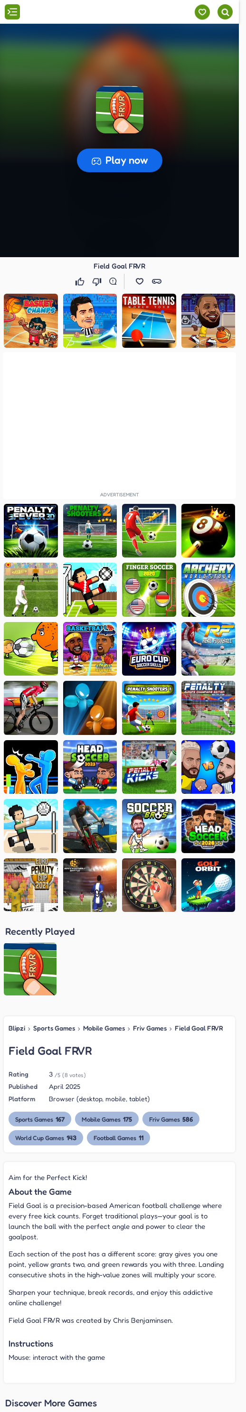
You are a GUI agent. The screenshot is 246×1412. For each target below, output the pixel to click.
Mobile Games (104, 1028)
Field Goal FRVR (199, 1028)
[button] (119, 109)
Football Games (118, 1137)
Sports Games (54, 1028)
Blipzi (17, 1028)
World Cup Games (45, 1137)
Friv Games (150, 1028)
